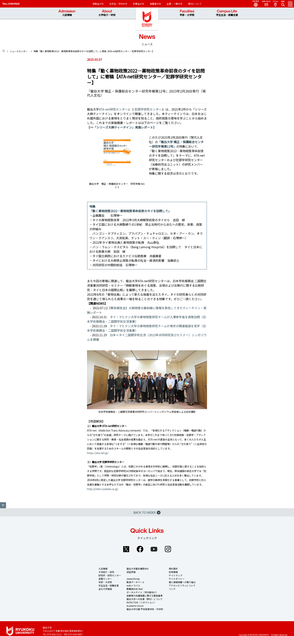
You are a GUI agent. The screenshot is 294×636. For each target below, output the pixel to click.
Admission (66, 13)
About (107, 13)
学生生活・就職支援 (108, 585)
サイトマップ (175, 575)
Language (254, 4)
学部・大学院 (105, 582)
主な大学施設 (105, 588)
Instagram (168, 549)
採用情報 (173, 572)
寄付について (195, 3)
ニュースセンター (19, 51)
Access (275, 4)
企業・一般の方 (174, 3)
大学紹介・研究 (106, 572)
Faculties (187, 13)
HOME (4, 51)
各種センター (105, 578)
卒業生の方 (138, 3)
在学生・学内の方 (118, 3)
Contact (264, 4)
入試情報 (102, 568)
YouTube (154, 549)
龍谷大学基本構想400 (137, 568)
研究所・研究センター (109, 575)
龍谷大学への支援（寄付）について (145, 599)
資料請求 (173, 568)
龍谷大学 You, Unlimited (147, 19)
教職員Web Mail (135, 588)
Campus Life (227, 13)
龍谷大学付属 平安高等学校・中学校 (145, 609)
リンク (172, 588)
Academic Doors (135, 605)
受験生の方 (98, 3)
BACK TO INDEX (147, 512)
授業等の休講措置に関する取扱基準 (145, 595)
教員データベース (135, 582)
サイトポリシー (176, 578)
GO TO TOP (3, 505)
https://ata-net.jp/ (97, 453)
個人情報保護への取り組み (182, 582)
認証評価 (131, 572)
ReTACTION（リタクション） (141, 602)
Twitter (126, 549)
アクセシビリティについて (182, 585)
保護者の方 (155, 3)
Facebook (140, 549)
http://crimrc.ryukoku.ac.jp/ (102, 489)
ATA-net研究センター (113, 109)
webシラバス (133, 585)
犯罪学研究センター (148, 109)
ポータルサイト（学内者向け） (142, 592)
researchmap (133, 578)
